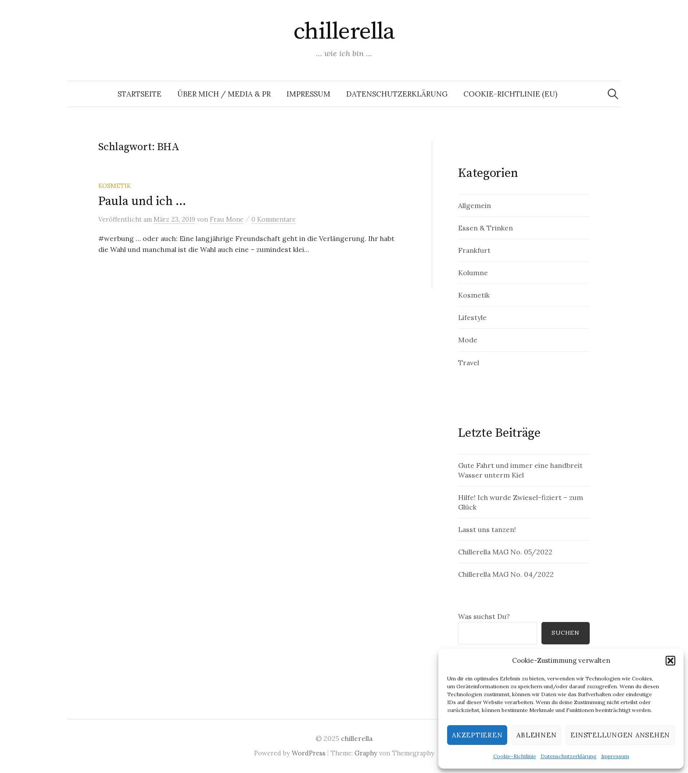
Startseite (139, 94)
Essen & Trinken (485, 227)
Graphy (366, 753)
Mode (467, 339)
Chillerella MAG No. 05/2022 (505, 551)
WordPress (309, 753)
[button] (670, 660)
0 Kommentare (273, 219)
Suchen (565, 632)
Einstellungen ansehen (620, 735)
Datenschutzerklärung (569, 756)
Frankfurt (474, 250)
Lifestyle (472, 317)
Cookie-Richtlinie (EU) (510, 94)
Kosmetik (114, 186)
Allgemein (474, 205)
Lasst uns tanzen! (487, 529)
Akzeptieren (477, 735)
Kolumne (473, 272)
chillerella (344, 32)
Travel (468, 362)
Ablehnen (536, 735)
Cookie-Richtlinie (514, 756)
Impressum (615, 756)
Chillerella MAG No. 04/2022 (506, 574)
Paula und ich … (142, 201)
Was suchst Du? (484, 616)
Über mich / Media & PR (224, 94)
